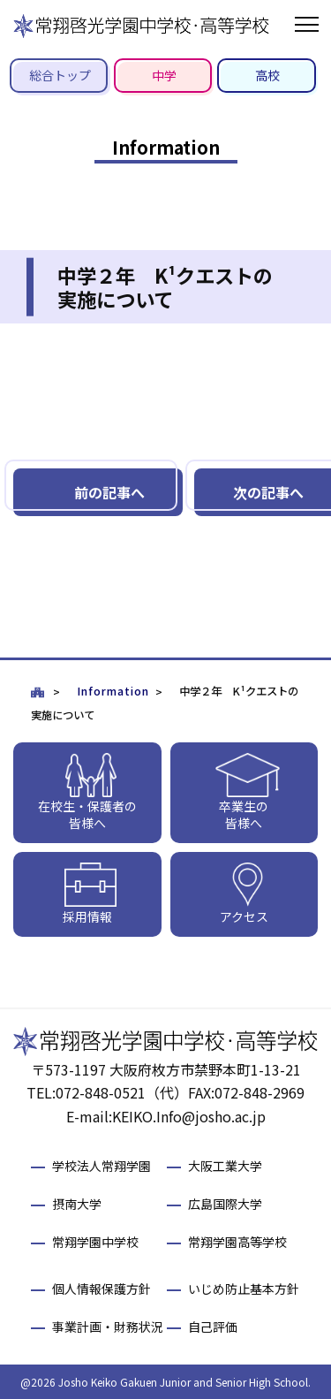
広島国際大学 (225, 1204)
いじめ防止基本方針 (243, 1288)
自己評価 (212, 1326)
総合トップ (60, 75)
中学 (164, 75)
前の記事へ (109, 492)
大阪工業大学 (225, 1166)
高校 (267, 75)
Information (113, 691)
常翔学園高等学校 (237, 1242)
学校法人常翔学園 (101, 1166)
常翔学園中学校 (95, 1242)
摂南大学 (77, 1204)
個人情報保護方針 (101, 1288)
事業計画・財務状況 (107, 1326)
